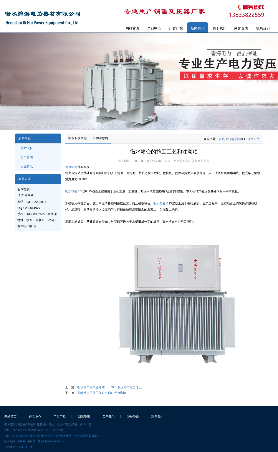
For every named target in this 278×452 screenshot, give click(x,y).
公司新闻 (27, 157)
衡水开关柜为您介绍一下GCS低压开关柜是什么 (109, 387)
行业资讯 (27, 166)
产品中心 (154, 28)
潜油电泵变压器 (82, 435)
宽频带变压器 (63, 435)
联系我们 (263, 28)
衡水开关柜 (47, 435)
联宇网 (21, 441)
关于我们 (219, 28)
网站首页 (132, 28)
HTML (29, 447)
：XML (20, 447)
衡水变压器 (21, 435)
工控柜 (96, 435)
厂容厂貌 (176, 28)
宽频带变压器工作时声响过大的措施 (101, 393)
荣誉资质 (241, 28)
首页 (222, 139)
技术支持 (27, 148)
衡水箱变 (71, 167)
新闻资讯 (198, 28)
